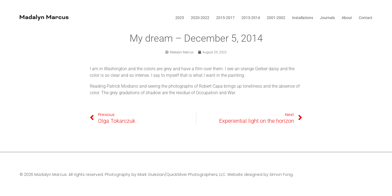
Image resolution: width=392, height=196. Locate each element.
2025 (179, 18)
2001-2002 (276, 18)
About (347, 18)
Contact (365, 18)
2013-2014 (250, 18)
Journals (327, 18)
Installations (302, 18)
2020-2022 (200, 18)
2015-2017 (225, 18)
